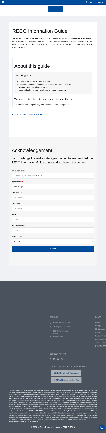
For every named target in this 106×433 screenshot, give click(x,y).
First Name (17, 193)
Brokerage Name (19, 171)
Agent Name (17, 182)
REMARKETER (69, 427)
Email (14, 214)
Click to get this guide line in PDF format (28, 114)
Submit (53, 249)
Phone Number (18, 225)
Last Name (16, 204)
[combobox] (53, 241)
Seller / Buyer (17, 236)
